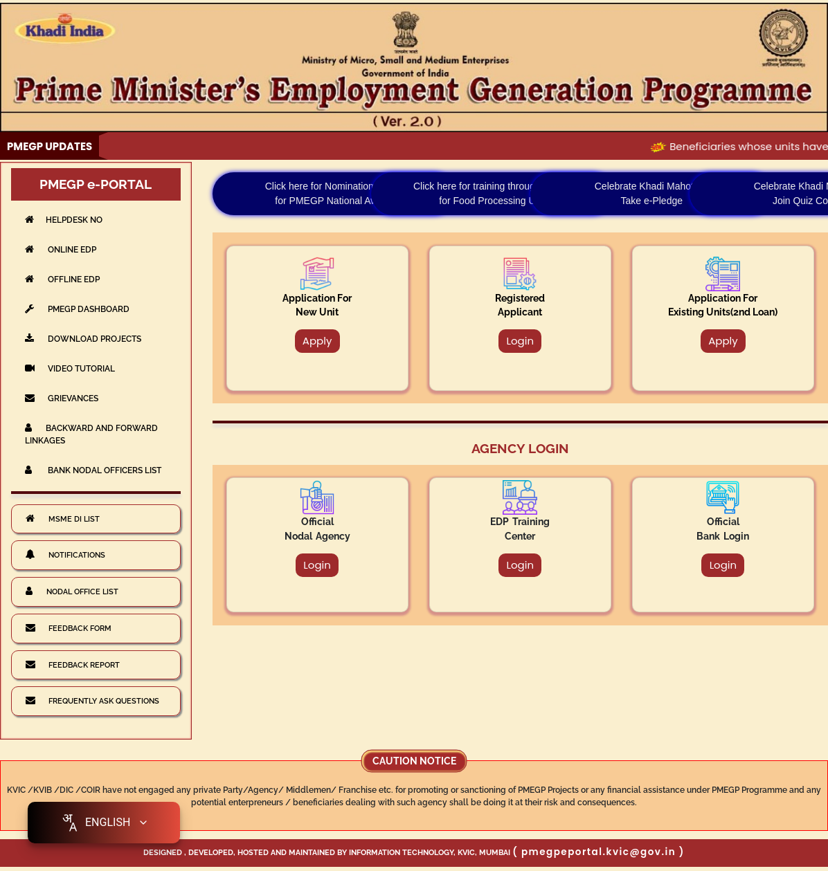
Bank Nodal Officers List (93, 470)
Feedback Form (68, 627)
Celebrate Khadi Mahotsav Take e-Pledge (652, 193)
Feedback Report (73, 664)
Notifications (65, 554)
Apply (317, 340)
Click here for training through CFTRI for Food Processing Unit (492, 193)
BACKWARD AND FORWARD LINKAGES (91, 434)
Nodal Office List (72, 591)
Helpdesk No (63, 219)
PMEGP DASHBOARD (77, 309)
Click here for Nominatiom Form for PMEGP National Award (333, 193)
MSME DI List (63, 518)
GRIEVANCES (61, 398)
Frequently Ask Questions (92, 700)
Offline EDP (62, 279)
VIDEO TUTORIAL (70, 368)
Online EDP (60, 249)
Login (520, 340)
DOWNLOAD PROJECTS (83, 338)
